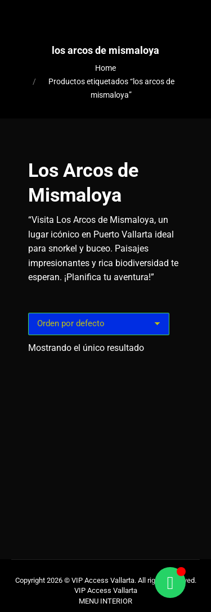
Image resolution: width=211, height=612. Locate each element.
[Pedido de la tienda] (98, 324)
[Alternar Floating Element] (170, 582)
